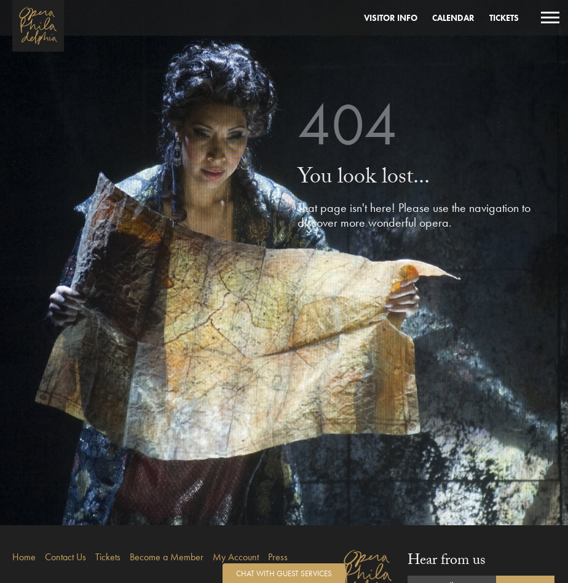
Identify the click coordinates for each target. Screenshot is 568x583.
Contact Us (65, 556)
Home (24, 556)
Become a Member (166, 556)
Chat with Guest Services (284, 573)
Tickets (504, 17)
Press (278, 556)
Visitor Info (390, 17)
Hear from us (447, 562)
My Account (236, 556)
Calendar (453, 17)
